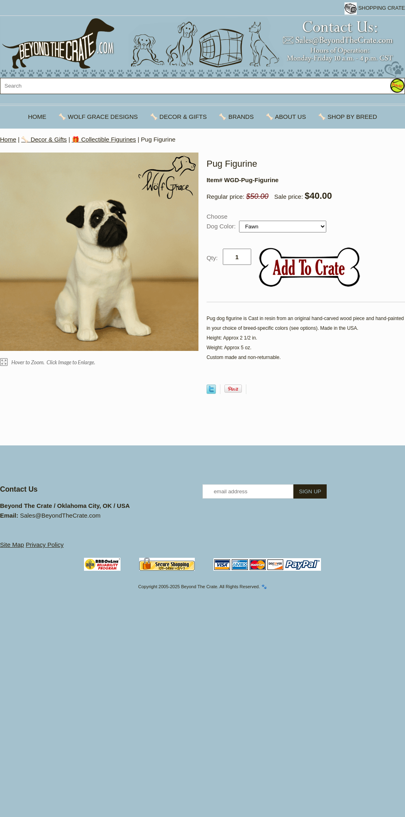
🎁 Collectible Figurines (104, 139)
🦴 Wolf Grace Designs (98, 116)
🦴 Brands (236, 116)
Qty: (212, 257)
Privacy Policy (44, 544)
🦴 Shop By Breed (347, 116)
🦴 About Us (286, 116)
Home (37, 116)
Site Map (12, 544)
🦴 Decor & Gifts (178, 116)
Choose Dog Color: (222, 221)
